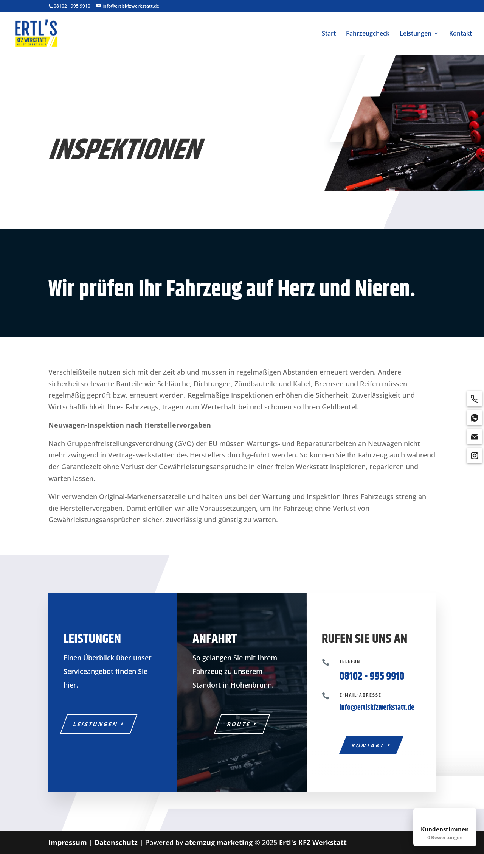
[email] (474, 436)
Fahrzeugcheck (367, 34)
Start (329, 34)
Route (239, 724)
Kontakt (460, 34)
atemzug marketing (219, 842)
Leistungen (415, 34)
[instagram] (474, 455)
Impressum (67, 842)
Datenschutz (116, 842)
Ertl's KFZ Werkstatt (313, 842)
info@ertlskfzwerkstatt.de (377, 708)
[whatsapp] (474, 417)
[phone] (474, 398)
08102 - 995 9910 (72, 6)
